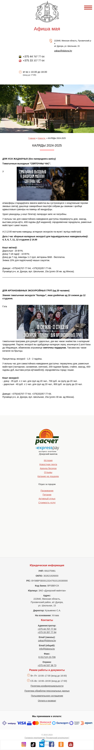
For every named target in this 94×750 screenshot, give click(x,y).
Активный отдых (47, 498)
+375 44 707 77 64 (47, 629)
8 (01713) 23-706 (46, 657)
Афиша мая (47, 28)
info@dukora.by (47, 649)
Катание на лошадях (48, 476)
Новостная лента (48, 464)
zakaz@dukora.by (63, 50)
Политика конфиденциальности (47, 686)
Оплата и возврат (47, 700)
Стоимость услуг (47, 502)
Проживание (46, 490)
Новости (42, 138)
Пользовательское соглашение (47, 695)
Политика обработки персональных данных (46, 691)
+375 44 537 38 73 (47, 665)
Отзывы (48, 472)
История (48, 460)
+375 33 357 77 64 (47, 632)
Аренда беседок (48, 468)
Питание (47, 494)
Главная (32, 138)
